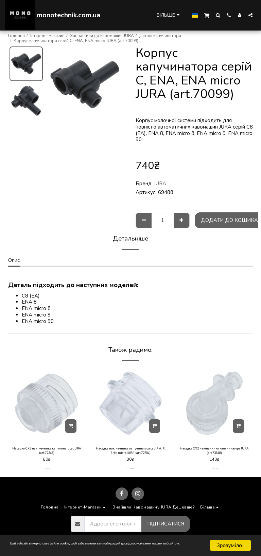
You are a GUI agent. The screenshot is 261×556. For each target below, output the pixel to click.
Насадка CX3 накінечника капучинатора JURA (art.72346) (46, 452)
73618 (214, 471)
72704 (130, 471)
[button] (207, 15)
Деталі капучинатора (160, 35)
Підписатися (165, 526)
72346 (46, 471)
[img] (47, 403)
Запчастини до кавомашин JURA (102, 35)
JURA (160, 183)
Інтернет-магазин (47, 35)
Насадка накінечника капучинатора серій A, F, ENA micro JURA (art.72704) (130, 453)
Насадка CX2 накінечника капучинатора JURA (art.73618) (214, 452)
